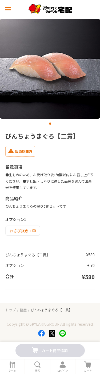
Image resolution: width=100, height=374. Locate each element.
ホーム (12, 370)
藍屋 (23, 310)
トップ (10, 310)
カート (88, 370)
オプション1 (15, 219)
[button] (50, 123)
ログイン (62, 370)
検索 (37, 370)
